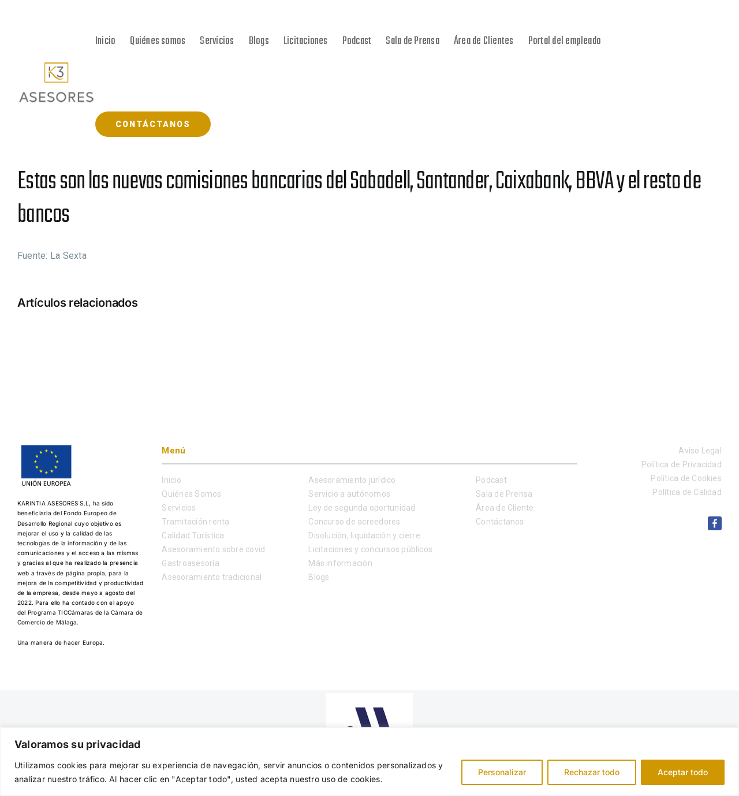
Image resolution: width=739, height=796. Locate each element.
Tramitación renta (195, 521)
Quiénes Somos (191, 494)
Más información (340, 563)
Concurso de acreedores (354, 521)
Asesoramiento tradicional (212, 577)
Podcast (491, 480)
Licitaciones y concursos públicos (370, 549)
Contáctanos (500, 521)
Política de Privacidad (681, 464)
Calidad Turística (193, 535)
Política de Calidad (687, 492)
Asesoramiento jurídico (351, 480)
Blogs (318, 577)
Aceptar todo (683, 772)
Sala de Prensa (504, 494)
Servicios (179, 507)
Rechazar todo (591, 772)
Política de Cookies (686, 478)
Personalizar (502, 772)
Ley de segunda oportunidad (361, 507)
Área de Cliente (505, 507)
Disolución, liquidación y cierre (364, 535)
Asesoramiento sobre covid (213, 549)
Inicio (171, 480)
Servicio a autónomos (349, 494)
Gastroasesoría (190, 563)
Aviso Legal (700, 450)
